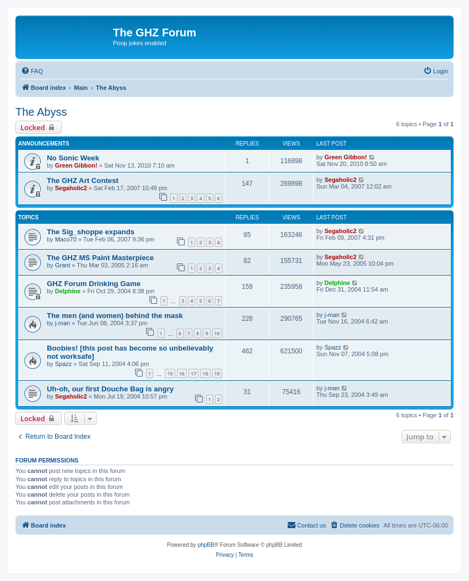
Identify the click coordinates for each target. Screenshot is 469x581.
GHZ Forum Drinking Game (94, 283)
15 (169, 373)
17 (193, 373)
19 (217, 373)
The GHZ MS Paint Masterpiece (100, 258)
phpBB (206, 545)
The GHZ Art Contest (82, 180)
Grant (63, 265)
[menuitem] (32, 71)
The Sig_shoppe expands (90, 232)
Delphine (67, 291)
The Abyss (41, 112)
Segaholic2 (71, 188)
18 (205, 373)
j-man (63, 323)
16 (182, 373)
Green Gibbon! (76, 165)
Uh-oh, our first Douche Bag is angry (110, 389)
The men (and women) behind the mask (115, 315)
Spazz (63, 364)
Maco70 (66, 239)
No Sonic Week (73, 158)
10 (217, 333)
